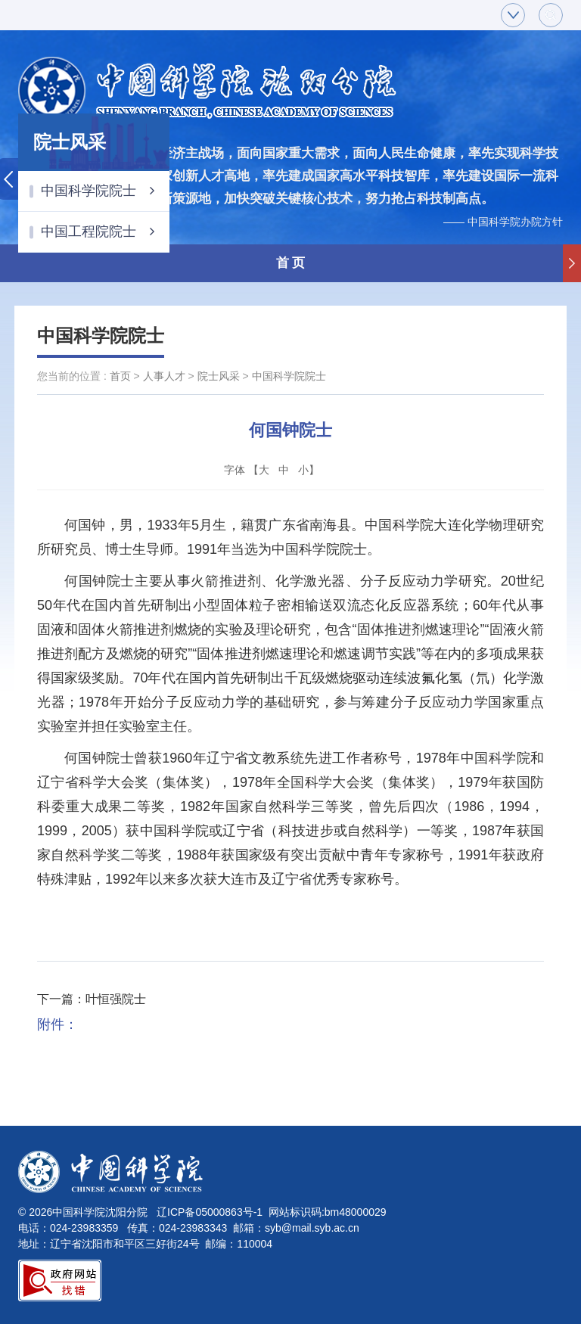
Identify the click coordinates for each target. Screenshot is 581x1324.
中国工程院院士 (97, 231)
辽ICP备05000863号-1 (210, 1212)
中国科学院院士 (97, 190)
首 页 (291, 263)
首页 (120, 376)
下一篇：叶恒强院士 (91, 999)
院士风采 (218, 376)
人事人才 (164, 376)
